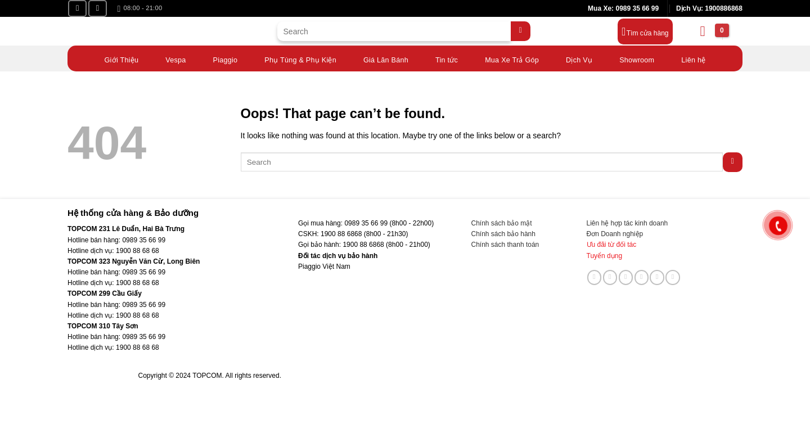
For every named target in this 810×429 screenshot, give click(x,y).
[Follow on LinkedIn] (657, 277)
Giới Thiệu (122, 57)
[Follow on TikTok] (610, 277)
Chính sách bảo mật (501, 223)
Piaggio (225, 57)
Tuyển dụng (605, 256)
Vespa (175, 57)
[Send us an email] (626, 277)
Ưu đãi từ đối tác (612, 245)
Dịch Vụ (579, 57)
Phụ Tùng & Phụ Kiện (300, 57)
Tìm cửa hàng (648, 33)
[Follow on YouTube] (97, 8)
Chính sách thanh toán (505, 245)
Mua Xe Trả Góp (512, 57)
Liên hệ (693, 57)
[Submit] (520, 31)
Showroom (636, 57)
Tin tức (446, 57)
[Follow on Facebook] (77, 8)
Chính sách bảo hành (503, 234)
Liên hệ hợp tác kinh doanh (627, 223)
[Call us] (641, 277)
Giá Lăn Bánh (385, 57)
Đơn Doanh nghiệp (615, 234)
